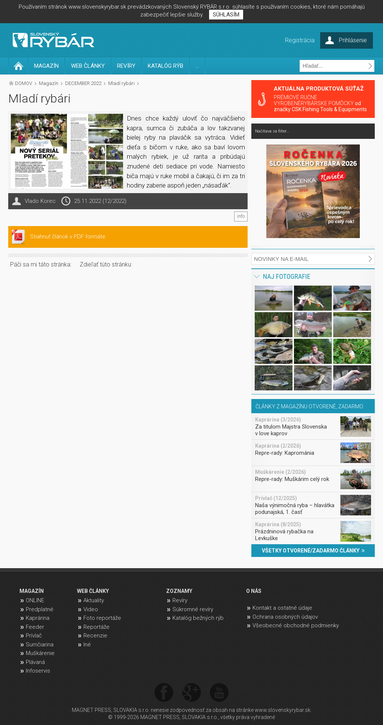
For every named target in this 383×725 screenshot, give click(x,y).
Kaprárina (37, 618)
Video (90, 609)
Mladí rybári (121, 83)
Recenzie (95, 635)
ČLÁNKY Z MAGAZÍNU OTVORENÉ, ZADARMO (309, 406)
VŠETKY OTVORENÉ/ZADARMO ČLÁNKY (313, 551)
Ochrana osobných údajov (285, 616)
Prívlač (34, 635)
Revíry (179, 600)
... (197, 66)
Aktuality (93, 600)
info (241, 216)
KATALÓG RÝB (165, 66)
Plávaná (35, 662)
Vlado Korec (40, 201)
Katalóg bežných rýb (198, 618)
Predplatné (39, 609)
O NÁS (253, 591)
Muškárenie (40, 653)
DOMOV (23, 83)
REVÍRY (126, 66)
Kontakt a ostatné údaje (282, 607)
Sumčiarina (39, 644)
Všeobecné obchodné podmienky (295, 625)
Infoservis (38, 670)
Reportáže (96, 627)
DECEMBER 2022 (83, 83)
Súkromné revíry (192, 609)
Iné (87, 644)
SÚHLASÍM (226, 14)
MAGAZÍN (46, 66)
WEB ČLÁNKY (88, 66)
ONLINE (35, 600)
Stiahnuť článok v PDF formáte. (68, 236)
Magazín (48, 83)
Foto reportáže (102, 618)
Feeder (35, 627)
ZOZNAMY (179, 591)
